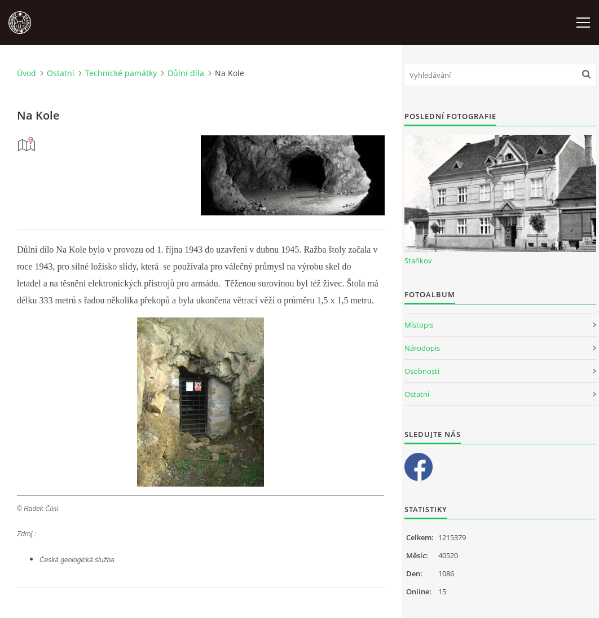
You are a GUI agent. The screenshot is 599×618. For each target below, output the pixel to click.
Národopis (422, 348)
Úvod (26, 73)
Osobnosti (421, 371)
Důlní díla (186, 73)
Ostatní (60, 73)
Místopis (418, 325)
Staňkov (418, 260)
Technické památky (121, 73)
